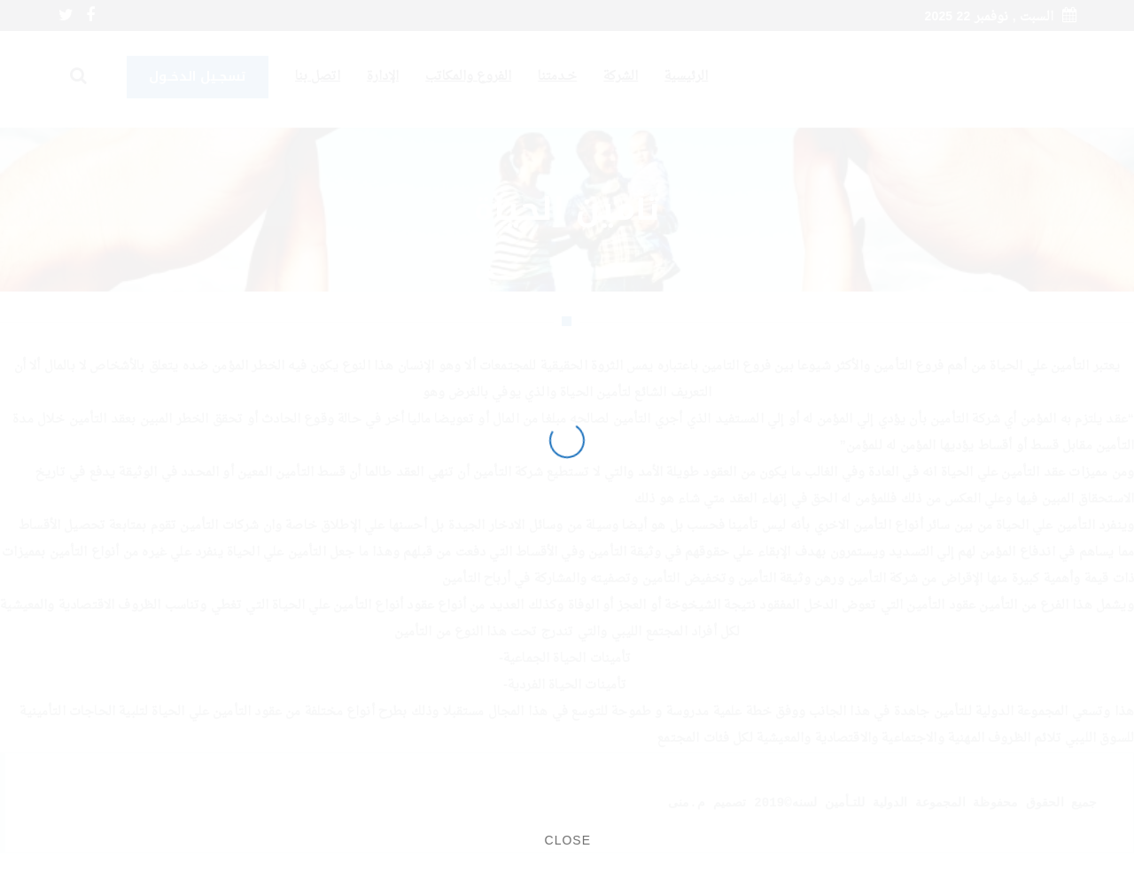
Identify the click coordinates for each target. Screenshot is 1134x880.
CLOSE (568, 840)
